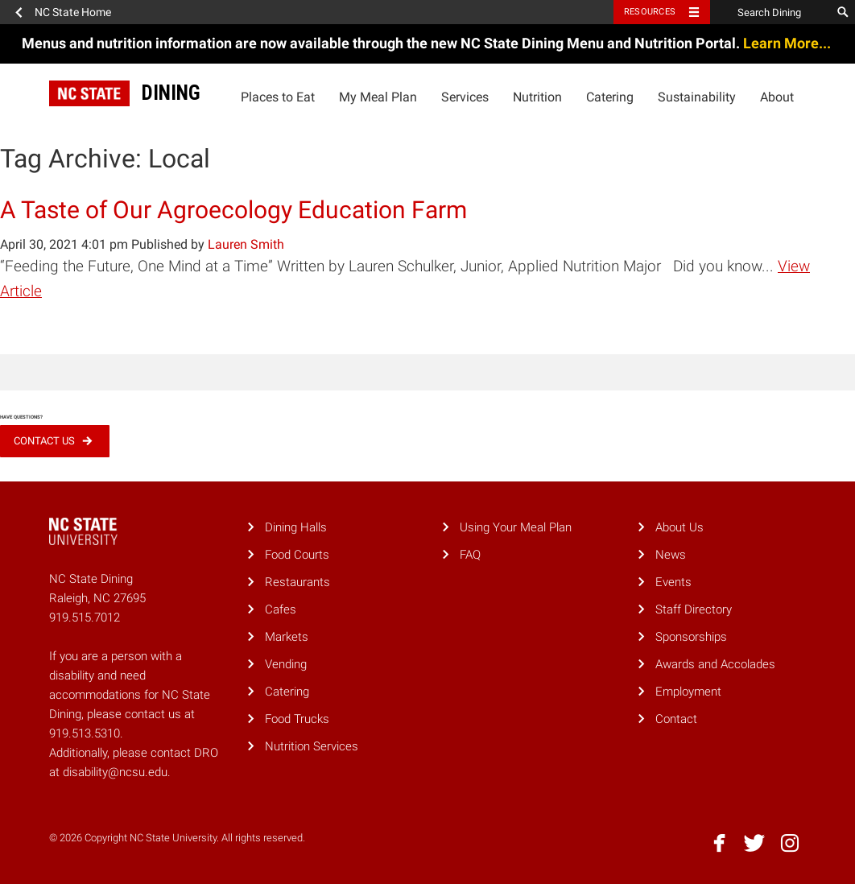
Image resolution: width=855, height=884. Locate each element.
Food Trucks (297, 719)
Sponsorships (691, 637)
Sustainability (697, 97)
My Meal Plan (378, 97)
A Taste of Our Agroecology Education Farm (233, 210)
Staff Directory (693, 609)
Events (673, 582)
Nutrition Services (311, 746)
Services (465, 97)
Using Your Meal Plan (516, 527)
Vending (286, 664)
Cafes (280, 609)
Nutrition (537, 97)
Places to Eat (278, 97)
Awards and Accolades (715, 664)
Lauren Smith (246, 244)
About (777, 97)
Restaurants (297, 582)
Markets (286, 637)
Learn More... (788, 43)
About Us (679, 527)
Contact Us (44, 441)
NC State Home (73, 12)
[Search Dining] (770, 12)
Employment (688, 691)
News (670, 554)
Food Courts (297, 554)
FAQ (470, 554)
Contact (676, 719)
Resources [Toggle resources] (649, 11)
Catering (610, 97)
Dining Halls (296, 527)
